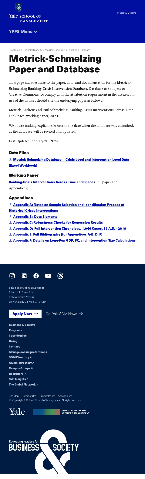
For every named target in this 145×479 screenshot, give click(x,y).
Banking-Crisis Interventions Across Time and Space (52, 182)
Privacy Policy (47, 402)
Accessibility (65, 402)
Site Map (14, 402)
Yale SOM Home (126, 12)
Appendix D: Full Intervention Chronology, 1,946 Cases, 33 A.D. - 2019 (70, 228)
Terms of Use (29, 402)
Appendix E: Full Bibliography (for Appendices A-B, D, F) (58, 234)
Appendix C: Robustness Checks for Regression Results (58, 222)
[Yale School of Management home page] (40, 12)
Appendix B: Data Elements (35, 216)
